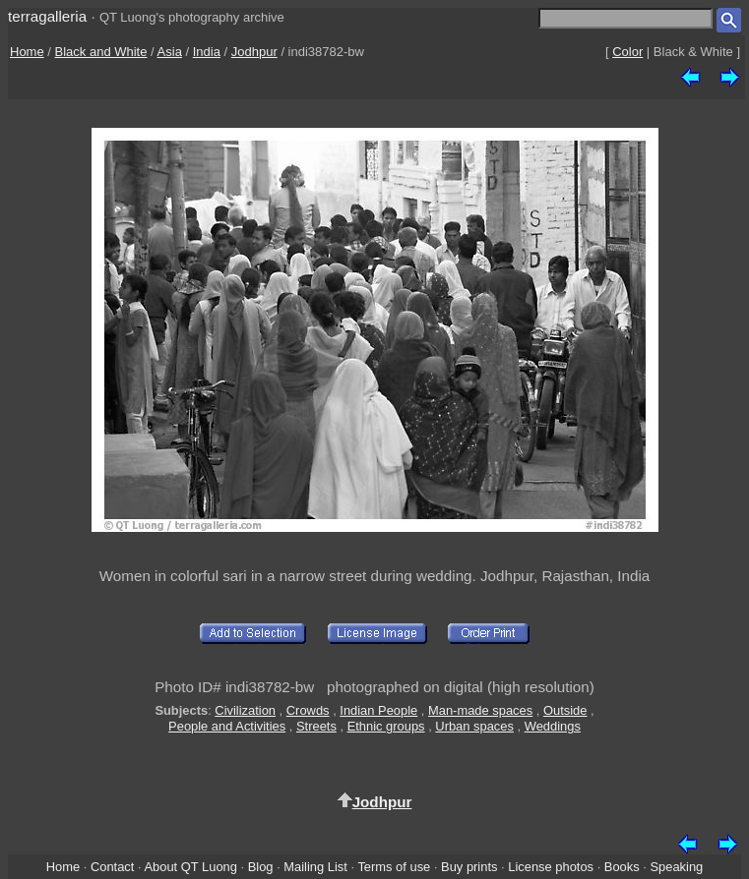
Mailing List (315, 866)
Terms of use (393, 866)
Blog (261, 866)
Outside (565, 710)
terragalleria (47, 16)
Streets (316, 726)
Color (627, 51)
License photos (550, 866)
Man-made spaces (480, 710)
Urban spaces (474, 726)
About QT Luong (190, 866)
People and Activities (226, 726)
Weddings (553, 726)
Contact (112, 866)
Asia (169, 51)
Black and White (101, 51)
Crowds (308, 710)
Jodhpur (254, 51)
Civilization (245, 710)
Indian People (378, 710)
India (206, 51)
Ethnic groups (386, 726)
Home (27, 51)
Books (622, 866)
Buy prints (469, 866)
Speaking (676, 866)
